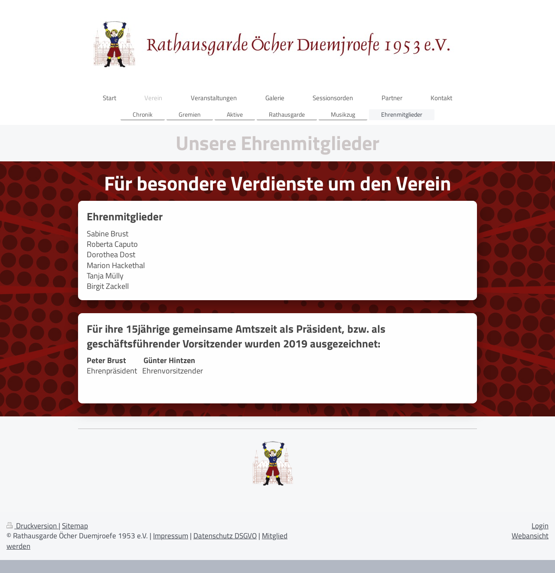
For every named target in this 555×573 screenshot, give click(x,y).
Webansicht (530, 535)
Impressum (170, 535)
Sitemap (75, 525)
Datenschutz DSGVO (225, 535)
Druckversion (33, 525)
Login (540, 525)
